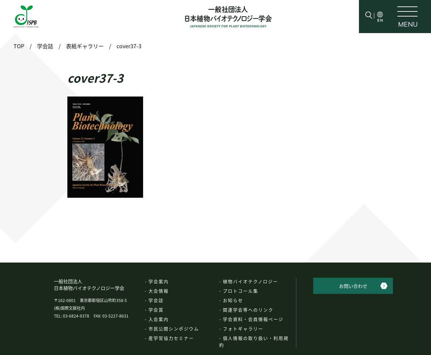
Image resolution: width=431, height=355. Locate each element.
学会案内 (158, 281)
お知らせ (233, 300)
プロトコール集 (240, 291)
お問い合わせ (353, 285)
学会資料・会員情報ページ (253, 319)
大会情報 (158, 291)
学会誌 (156, 300)
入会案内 (158, 319)
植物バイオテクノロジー (250, 281)
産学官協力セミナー (171, 338)
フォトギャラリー (243, 328)
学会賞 (156, 309)
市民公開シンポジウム (173, 328)
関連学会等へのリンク (248, 309)
